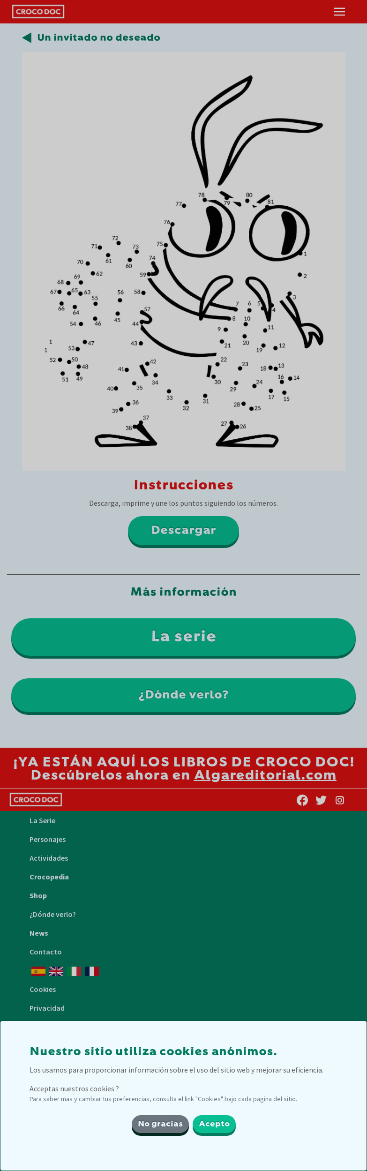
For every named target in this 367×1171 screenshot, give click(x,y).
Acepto (214, 1124)
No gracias (160, 1124)
